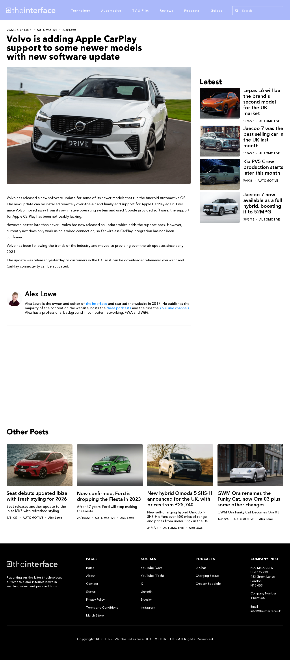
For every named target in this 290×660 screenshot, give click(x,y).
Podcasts (192, 11)
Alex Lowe (69, 30)
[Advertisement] (99, 363)
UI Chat (201, 568)
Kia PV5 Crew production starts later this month (263, 167)
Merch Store (95, 615)
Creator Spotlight (208, 584)
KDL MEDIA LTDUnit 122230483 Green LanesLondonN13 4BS (263, 576)
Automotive (111, 11)
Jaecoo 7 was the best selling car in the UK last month (263, 137)
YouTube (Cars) (152, 568)
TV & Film (140, 11)
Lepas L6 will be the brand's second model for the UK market (261, 101)
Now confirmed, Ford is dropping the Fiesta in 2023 (109, 496)
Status (91, 592)
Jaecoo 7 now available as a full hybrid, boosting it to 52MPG (262, 203)
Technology (80, 11)
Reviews (166, 11)
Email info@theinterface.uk (266, 609)
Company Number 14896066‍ (263, 595)
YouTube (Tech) (152, 576)
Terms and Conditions (102, 607)
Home (90, 568)
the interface (96, 303)
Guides (216, 11)
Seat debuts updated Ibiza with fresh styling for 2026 (37, 496)
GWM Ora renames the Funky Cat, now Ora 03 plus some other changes (249, 499)
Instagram (148, 607)
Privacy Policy (95, 600)
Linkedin (146, 592)
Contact (92, 584)
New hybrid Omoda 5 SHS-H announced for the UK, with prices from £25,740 (179, 499)
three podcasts (118, 308)
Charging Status (207, 576)
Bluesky (146, 600)
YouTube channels (174, 308)
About (90, 576)
